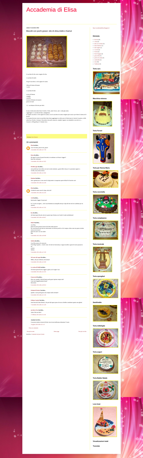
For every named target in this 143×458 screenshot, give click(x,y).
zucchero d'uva (34, 310)
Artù (32, 198)
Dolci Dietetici (34, 137)
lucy (32, 213)
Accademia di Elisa (51, 9)
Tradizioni (96, 64)
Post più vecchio (82, 331)
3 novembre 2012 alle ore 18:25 (38, 161)
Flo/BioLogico (34, 166)
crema (95, 41)
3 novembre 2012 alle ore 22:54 (38, 192)
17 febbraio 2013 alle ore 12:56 (38, 314)
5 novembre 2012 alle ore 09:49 (38, 235)
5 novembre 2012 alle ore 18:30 (38, 262)
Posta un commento (33, 328)
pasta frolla (97, 55)
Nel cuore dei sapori (36, 257)
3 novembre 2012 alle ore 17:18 (38, 149)
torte (95, 62)
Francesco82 (34, 277)
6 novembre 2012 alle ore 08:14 (38, 285)
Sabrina (33, 241)
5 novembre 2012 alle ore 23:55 (38, 271)
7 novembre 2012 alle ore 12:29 (38, 304)
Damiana (33, 178)
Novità (96, 51)
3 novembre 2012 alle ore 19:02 (38, 173)
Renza (32, 155)
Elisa (32, 145)
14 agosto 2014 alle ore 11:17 (38, 324)
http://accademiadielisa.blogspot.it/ (101, 28)
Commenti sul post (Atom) (37, 334)
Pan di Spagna (97, 53)
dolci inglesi (97, 47)
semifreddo (97, 60)
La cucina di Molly (35, 267)
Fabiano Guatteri (35, 300)
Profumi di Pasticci (36, 290)
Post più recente (30, 331)
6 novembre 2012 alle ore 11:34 (38, 295)
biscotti (96, 39)
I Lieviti (96, 49)
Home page (56, 331)
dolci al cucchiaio (98, 43)
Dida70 (32, 222)
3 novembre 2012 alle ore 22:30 (38, 182)
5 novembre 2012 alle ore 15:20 (38, 252)
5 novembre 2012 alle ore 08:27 (38, 217)
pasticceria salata (98, 57)
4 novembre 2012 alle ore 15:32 (38, 207)
